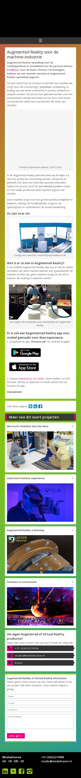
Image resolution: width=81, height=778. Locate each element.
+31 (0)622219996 (27, 648)
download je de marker (31, 378)
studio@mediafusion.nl (30, 655)
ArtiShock (13, 69)
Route (19, 662)
